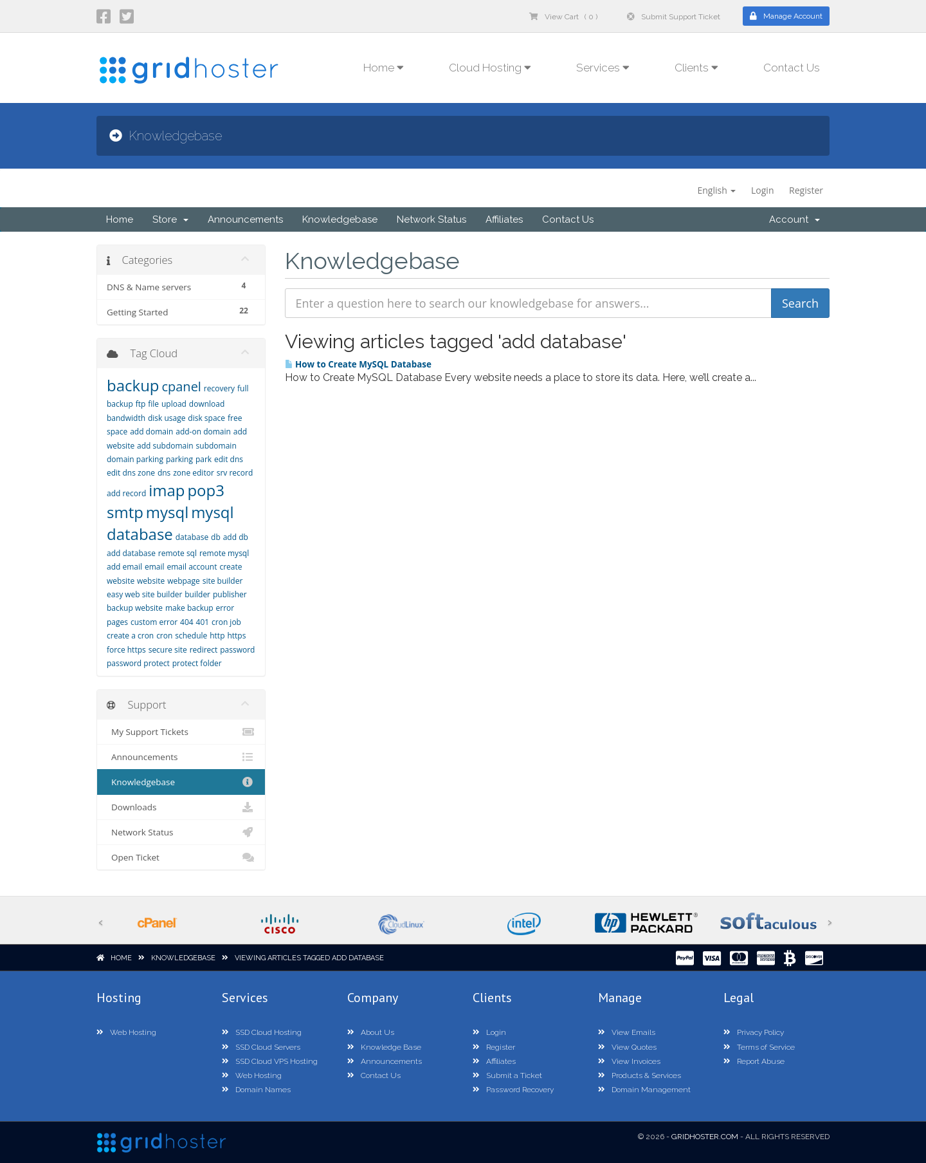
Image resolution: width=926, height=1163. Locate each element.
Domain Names (256, 1089)
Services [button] (603, 67)
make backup (189, 607)
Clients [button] (696, 67)
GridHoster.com (704, 1136)
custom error (154, 622)
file (153, 403)
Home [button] (383, 67)
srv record (235, 472)
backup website (135, 607)
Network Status (431, 219)
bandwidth (126, 418)
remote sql (177, 553)
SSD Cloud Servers (261, 1047)
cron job (226, 622)
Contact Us (791, 67)
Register (806, 190)
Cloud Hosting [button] (490, 67)
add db (235, 537)
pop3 (205, 490)
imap (167, 490)
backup (133, 385)
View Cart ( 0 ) (563, 16)
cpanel (181, 386)
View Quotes (627, 1047)
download (206, 403)
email (155, 566)
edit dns (228, 459)
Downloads (181, 807)
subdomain (216, 445)
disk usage (167, 418)
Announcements (245, 219)
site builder (223, 580)
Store (170, 219)
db (216, 537)
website (151, 580)
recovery (219, 388)
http (217, 635)
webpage (183, 580)
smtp (125, 512)
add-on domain (203, 431)
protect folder (197, 663)
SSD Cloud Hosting (262, 1032)
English (716, 190)
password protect (138, 663)
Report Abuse (754, 1061)
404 (187, 622)
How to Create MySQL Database (358, 364)
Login (762, 190)
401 (203, 622)
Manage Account (786, 16)
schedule (191, 635)
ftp (141, 403)
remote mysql (224, 553)
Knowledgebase (339, 219)
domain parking (135, 459)
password (237, 649)
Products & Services (639, 1075)
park (203, 459)
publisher (230, 594)
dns (164, 472)
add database (131, 553)
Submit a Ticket (507, 1075)
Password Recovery (513, 1089)
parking (179, 459)
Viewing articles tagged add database (309, 958)
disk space (206, 418)
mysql (167, 512)
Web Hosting (126, 1032)
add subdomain (165, 445)
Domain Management (644, 1089)
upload (173, 403)
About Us (370, 1032)
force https (126, 649)
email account (192, 566)
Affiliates (504, 219)
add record (126, 493)
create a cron (130, 635)
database (192, 537)
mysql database (170, 522)
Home (119, 219)
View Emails (626, 1032)
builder (197, 594)
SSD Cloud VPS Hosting (270, 1061)
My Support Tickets (181, 732)
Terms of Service (759, 1047)
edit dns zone (131, 472)
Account (794, 219)
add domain (151, 431)
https (236, 635)
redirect (204, 649)
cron (164, 635)
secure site (168, 649)
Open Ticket (181, 857)
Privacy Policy (753, 1032)
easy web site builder (144, 594)
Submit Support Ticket (673, 16)
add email (124, 566)
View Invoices (629, 1061)
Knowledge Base (384, 1047)
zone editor (193, 472)
